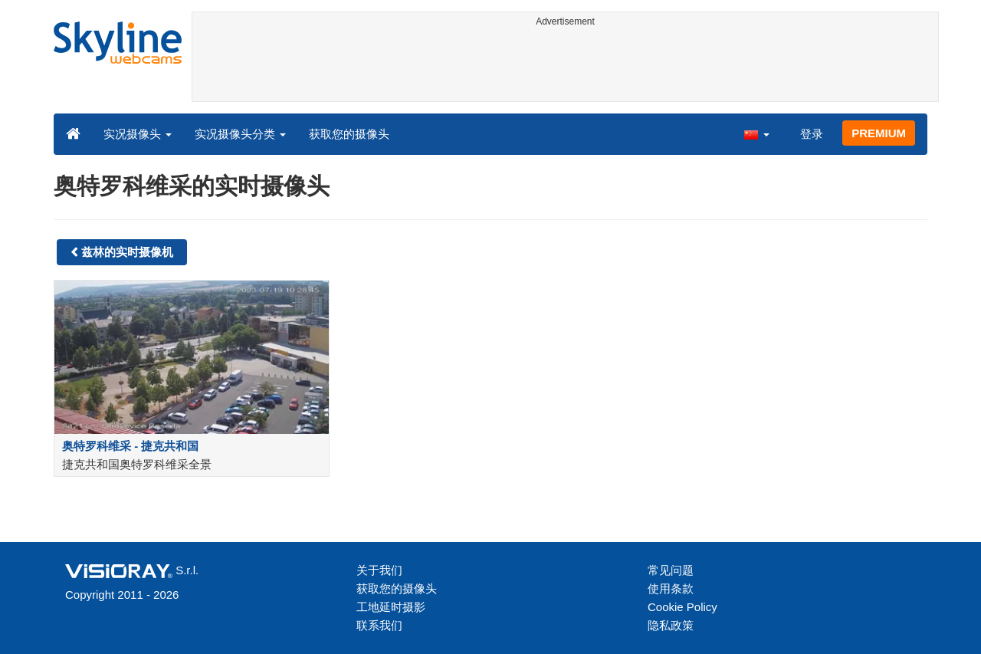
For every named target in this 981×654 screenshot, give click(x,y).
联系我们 (379, 625)
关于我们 (379, 570)
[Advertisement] (565, 66)
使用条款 (671, 588)
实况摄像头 (137, 133)
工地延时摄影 (390, 606)
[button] (756, 133)
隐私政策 (671, 625)
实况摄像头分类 (240, 133)
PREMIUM (878, 133)
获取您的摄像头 (349, 133)
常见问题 (671, 570)
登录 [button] (811, 133)
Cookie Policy (682, 606)
